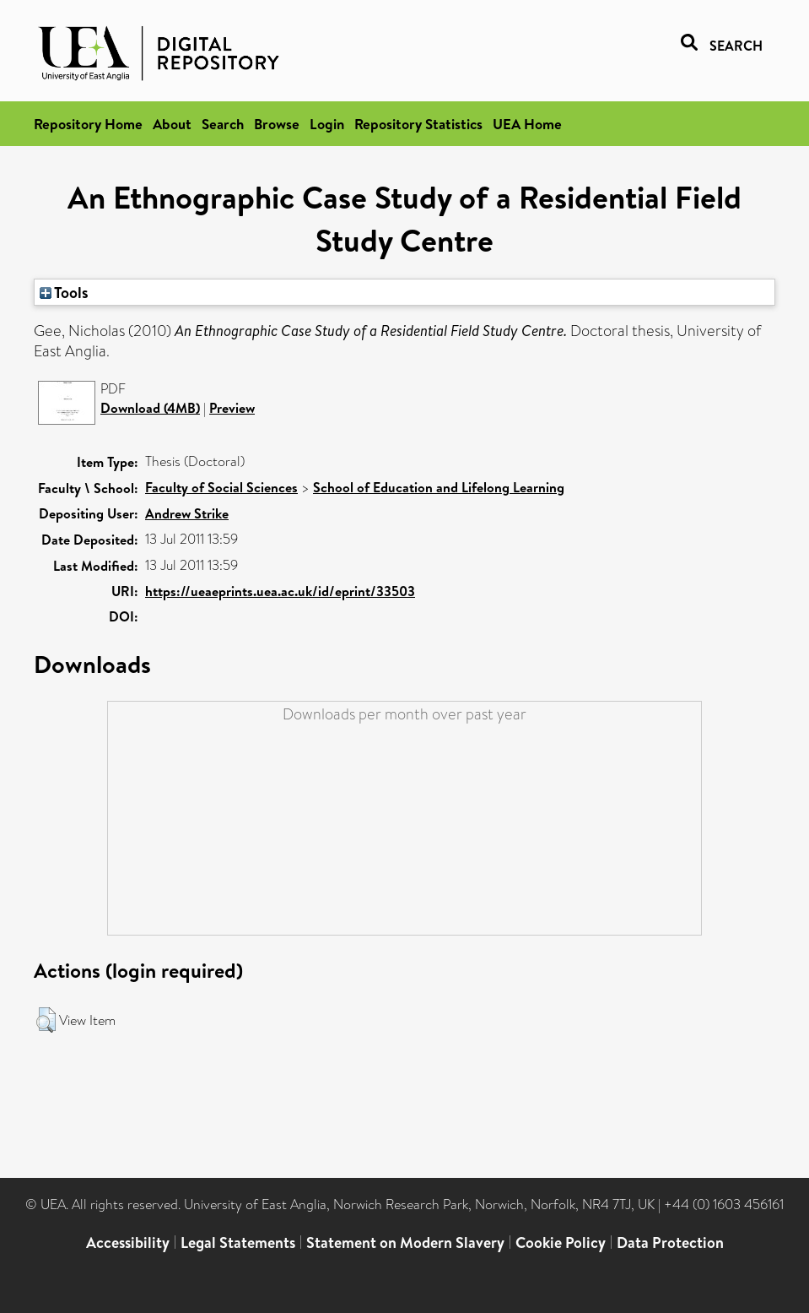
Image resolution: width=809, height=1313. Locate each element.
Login (327, 123)
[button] (46, 1020)
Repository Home (88, 123)
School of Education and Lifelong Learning (438, 487)
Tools (64, 292)
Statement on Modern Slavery (405, 1242)
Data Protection (670, 1242)
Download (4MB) (150, 408)
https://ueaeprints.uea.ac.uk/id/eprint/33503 (280, 591)
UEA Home (527, 123)
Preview (232, 408)
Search (223, 123)
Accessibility (128, 1242)
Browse (276, 123)
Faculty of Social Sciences (221, 487)
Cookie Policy (560, 1242)
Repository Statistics (418, 123)
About (172, 123)
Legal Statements (238, 1242)
